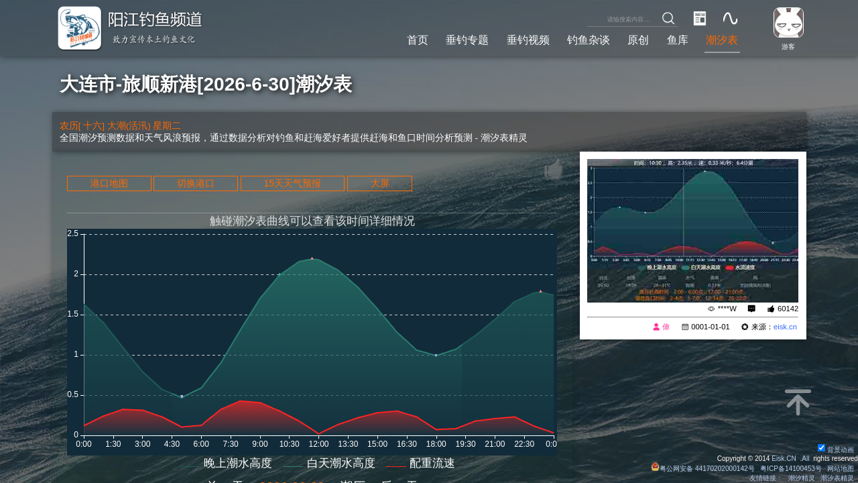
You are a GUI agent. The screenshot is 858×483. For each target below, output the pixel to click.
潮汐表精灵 (837, 478)
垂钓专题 (467, 40)
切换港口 (195, 183)
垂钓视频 (528, 40)
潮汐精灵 (801, 478)
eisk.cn (785, 327)
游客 (788, 46)
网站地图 (840, 468)
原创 (638, 40)
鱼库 (677, 40)
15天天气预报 (293, 183)
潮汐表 (722, 40)
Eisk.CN (784, 458)
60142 (788, 309)
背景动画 (836, 449)
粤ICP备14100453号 (791, 468)
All (805, 458)
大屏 (380, 183)
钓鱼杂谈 (588, 40)
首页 (417, 40)
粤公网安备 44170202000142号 (704, 468)
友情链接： (766, 478)
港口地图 (109, 183)
